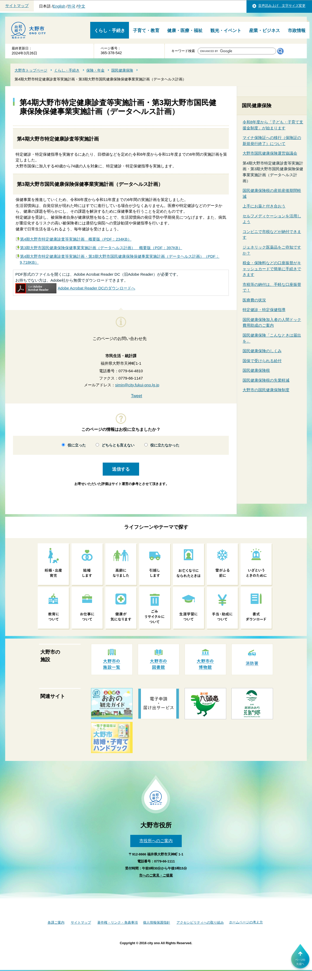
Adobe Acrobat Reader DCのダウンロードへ (75, 288)
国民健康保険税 (256, 370)
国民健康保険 (122, 70)
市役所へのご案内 (156, 840)
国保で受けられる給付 (262, 360)
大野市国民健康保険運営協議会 (270, 153)
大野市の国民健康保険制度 (266, 390)
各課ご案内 (56, 922)
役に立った (77, 445)
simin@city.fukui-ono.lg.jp (137, 385)
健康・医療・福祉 (185, 30)
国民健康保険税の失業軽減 (266, 380)
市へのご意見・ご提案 (156, 875)
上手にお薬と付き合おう (264, 206)
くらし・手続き (109, 30)
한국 (71, 6)
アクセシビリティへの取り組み (200, 922)
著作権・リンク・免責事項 (117, 922)
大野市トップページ (31, 70)
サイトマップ (17, 6)
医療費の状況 (254, 300)
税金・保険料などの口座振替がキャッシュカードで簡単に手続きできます (272, 269)
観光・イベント (225, 30)
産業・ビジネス (264, 30)
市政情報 (297, 30)
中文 (81, 6)
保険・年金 (95, 70)
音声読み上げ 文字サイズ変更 (282, 6)
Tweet (136, 396)
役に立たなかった (164, 445)
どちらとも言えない (118, 445)
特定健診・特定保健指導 (264, 309)
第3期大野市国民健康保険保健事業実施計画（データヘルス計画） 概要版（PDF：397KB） (101, 247)
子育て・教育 (146, 30)
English (59, 6)
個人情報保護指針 (156, 922)
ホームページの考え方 (246, 922)
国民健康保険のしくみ (262, 351)
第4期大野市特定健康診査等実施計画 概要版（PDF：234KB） (76, 239)
